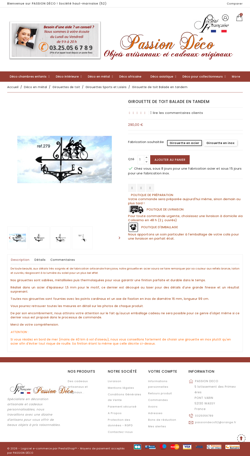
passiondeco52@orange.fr (215, 422)
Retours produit (160, 393)
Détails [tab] (40, 260)
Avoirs (153, 407)
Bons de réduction (162, 420)
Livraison (114, 381)
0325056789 (204, 416)
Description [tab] (20, 260)
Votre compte (162, 371)
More (236, 76)
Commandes (158, 400)
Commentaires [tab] (62, 260)
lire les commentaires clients (176, 113)
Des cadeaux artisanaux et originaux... (78, 386)
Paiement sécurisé (122, 407)
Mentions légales (121, 388)
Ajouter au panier (170, 160)
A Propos (115, 413)
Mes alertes (157, 426)
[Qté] (141, 159)
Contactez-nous (120, 432)
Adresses (155, 413)
